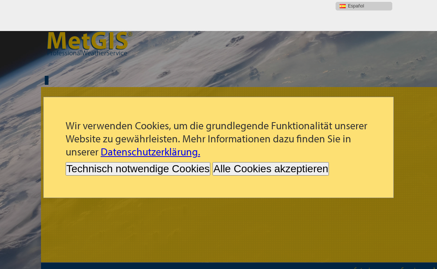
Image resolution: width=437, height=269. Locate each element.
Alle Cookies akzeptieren (270, 137)
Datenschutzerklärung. (150, 120)
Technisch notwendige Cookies (138, 137)
